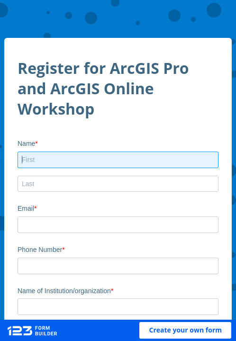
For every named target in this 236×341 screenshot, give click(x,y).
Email (26, 208)
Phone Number (40, 249)
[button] (185, 330)
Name (26, 143)
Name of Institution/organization (64, 291)
